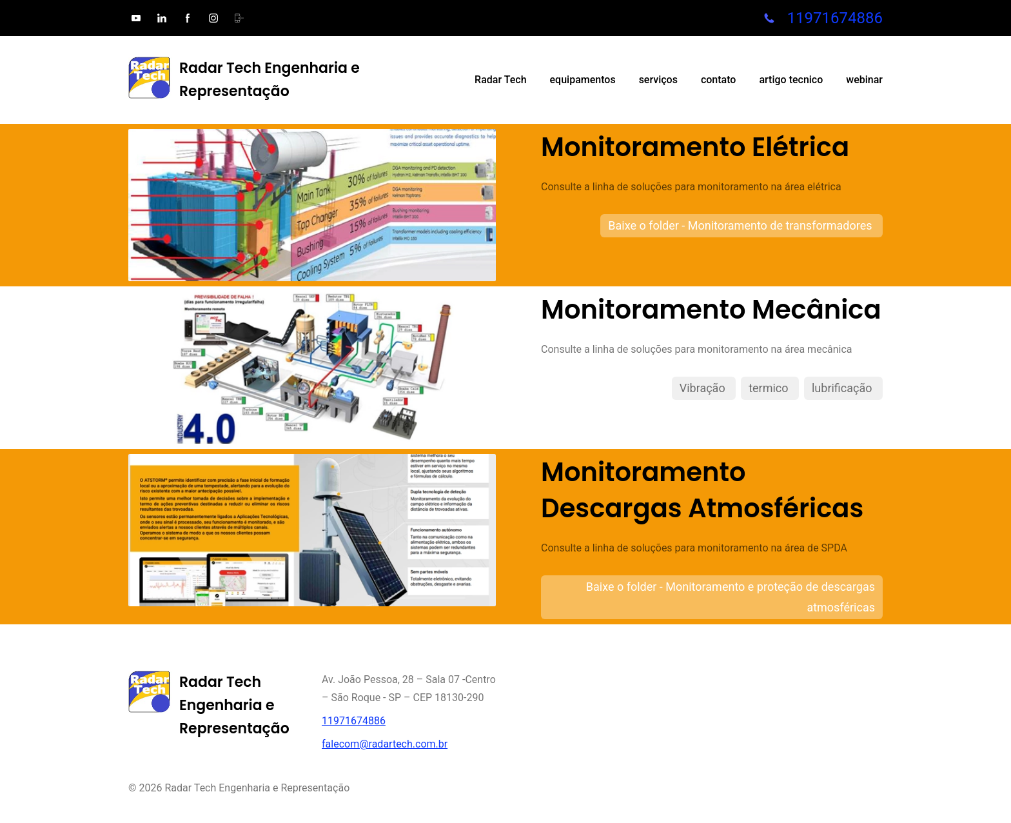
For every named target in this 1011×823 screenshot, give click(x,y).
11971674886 (835, 18)
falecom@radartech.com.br (384, 744)
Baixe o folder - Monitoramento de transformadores (741, 225)
